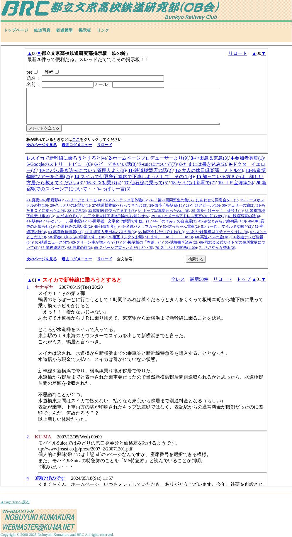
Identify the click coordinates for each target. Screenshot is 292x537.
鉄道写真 (42, 30)
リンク (103, 30)
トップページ (16, 30)
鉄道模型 (64, 30)
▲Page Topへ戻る (15, 502)
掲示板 (85, 30)
